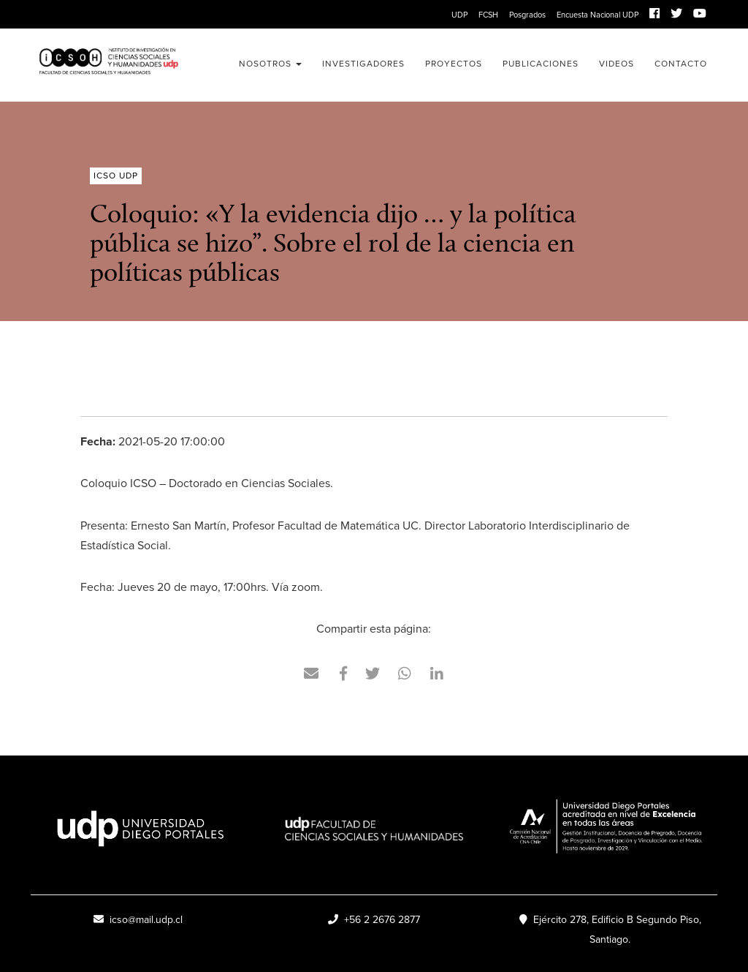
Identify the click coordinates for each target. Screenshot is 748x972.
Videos (616, 63)
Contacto (680, 63)
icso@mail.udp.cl (138, 919)
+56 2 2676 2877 (374, 919)
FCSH (488, 14)
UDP (459, 14)
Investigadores (363, 63)
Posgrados (527, 14)
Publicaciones (541, 63)
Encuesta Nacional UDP (597, 14)
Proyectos (453, 63)
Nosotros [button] (270, 63)
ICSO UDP (108, 65)
